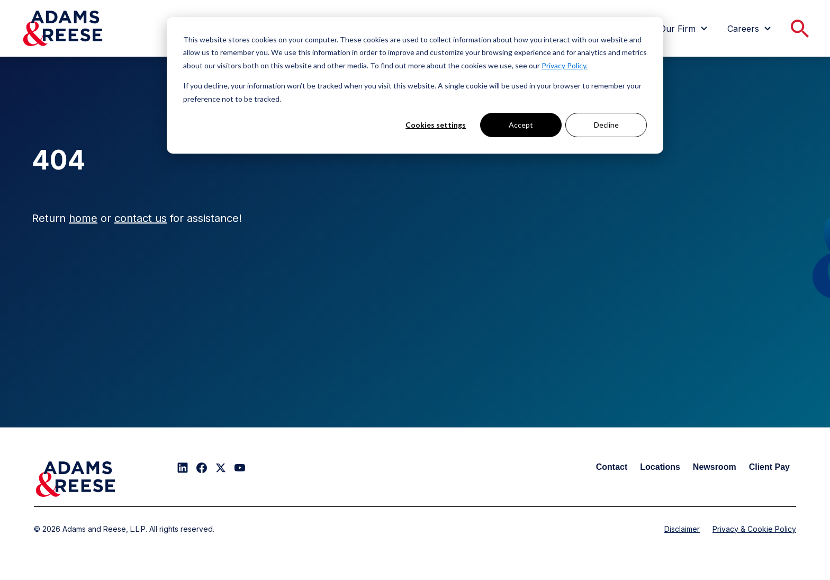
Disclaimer (682, 528)
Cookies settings (435, 124)
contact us (140, 218)
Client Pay (769, 466)
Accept (521, 124)
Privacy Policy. (565, 65)
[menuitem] (685, 28)
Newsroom (714, 466)
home (83, 218)
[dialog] (415, 85)
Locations (660, 466)
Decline (606, 124)
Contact (612, 466)
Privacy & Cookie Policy (754, 528)
